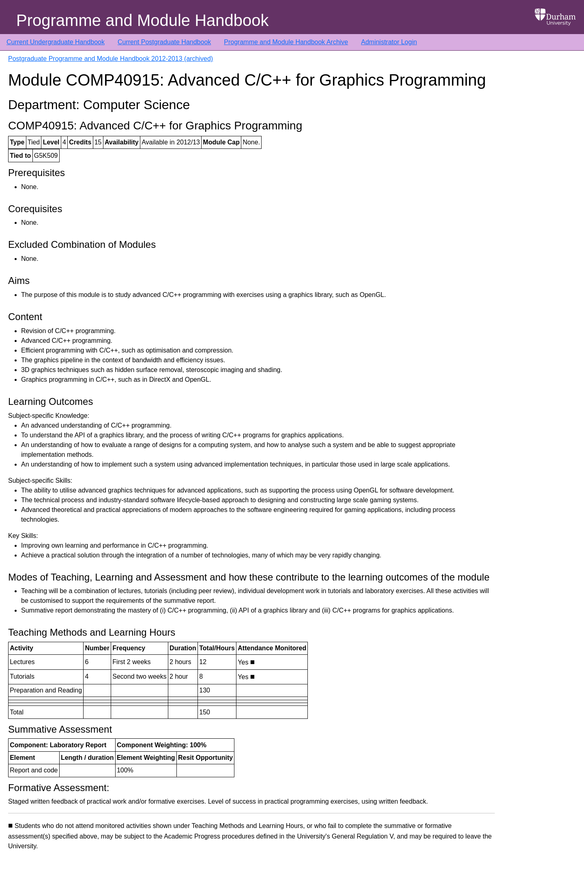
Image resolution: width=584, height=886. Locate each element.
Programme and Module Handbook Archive (286, 42)
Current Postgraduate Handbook (164, 42)
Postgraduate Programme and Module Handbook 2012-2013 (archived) (110, 58)
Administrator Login (389, 42)
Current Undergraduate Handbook (55, 42)
